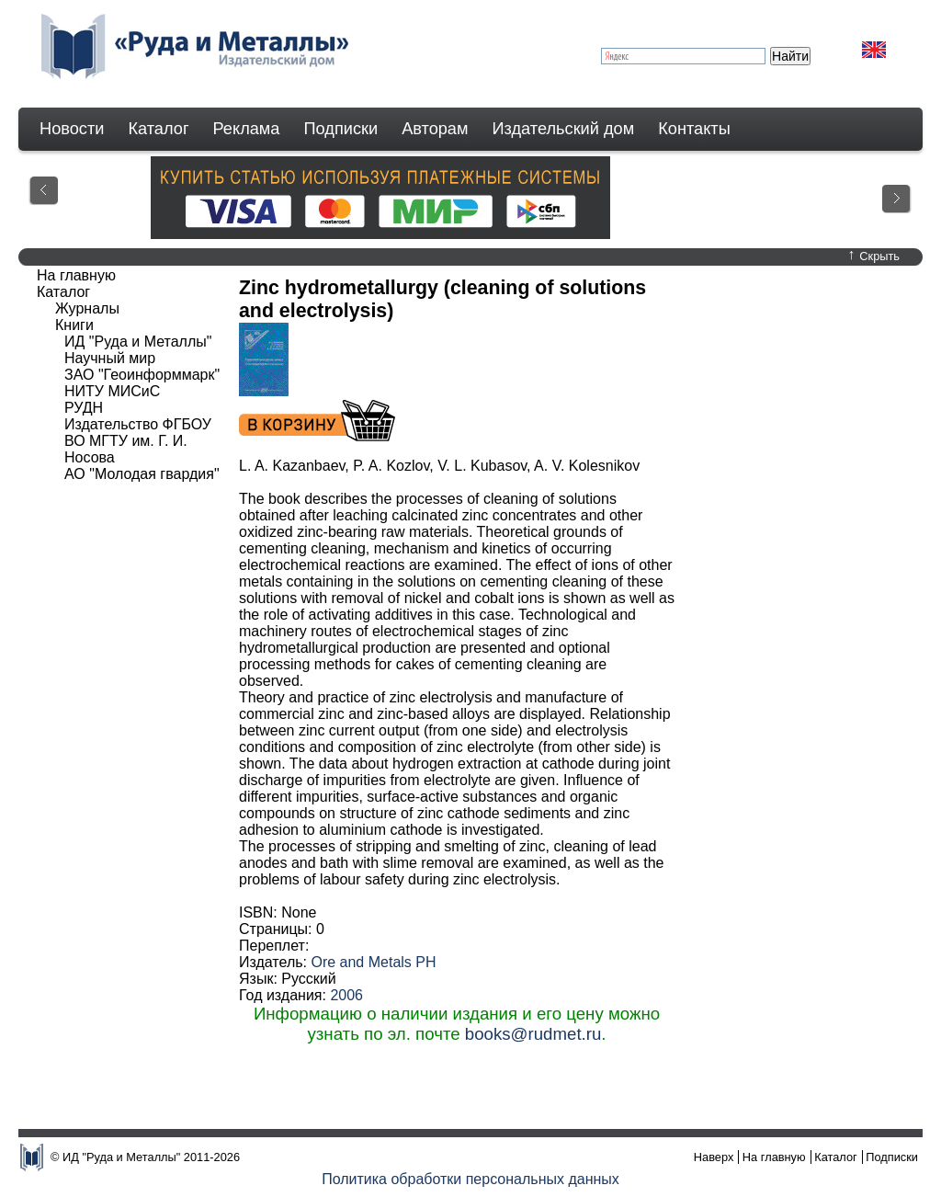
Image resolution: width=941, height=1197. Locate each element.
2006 (346, 995)
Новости (72, 129)
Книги (74, 325)
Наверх (714, 1157)
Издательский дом (564, 129)
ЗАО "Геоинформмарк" (142, 374)
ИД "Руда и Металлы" (137, 341)
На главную (76, 275)
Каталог (158, 129)
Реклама (246, 129)
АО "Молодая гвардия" (142, 474)
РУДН (83, 408)
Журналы (87, 308)
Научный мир (109, 358)
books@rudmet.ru (533, 1033)
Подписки (341, 129)
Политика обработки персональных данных (470, 1179)
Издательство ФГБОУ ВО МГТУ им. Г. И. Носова (137, 440)
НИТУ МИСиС (112, 391)
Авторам (435, 129)
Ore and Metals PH (373, 962)
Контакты (694, 129)
